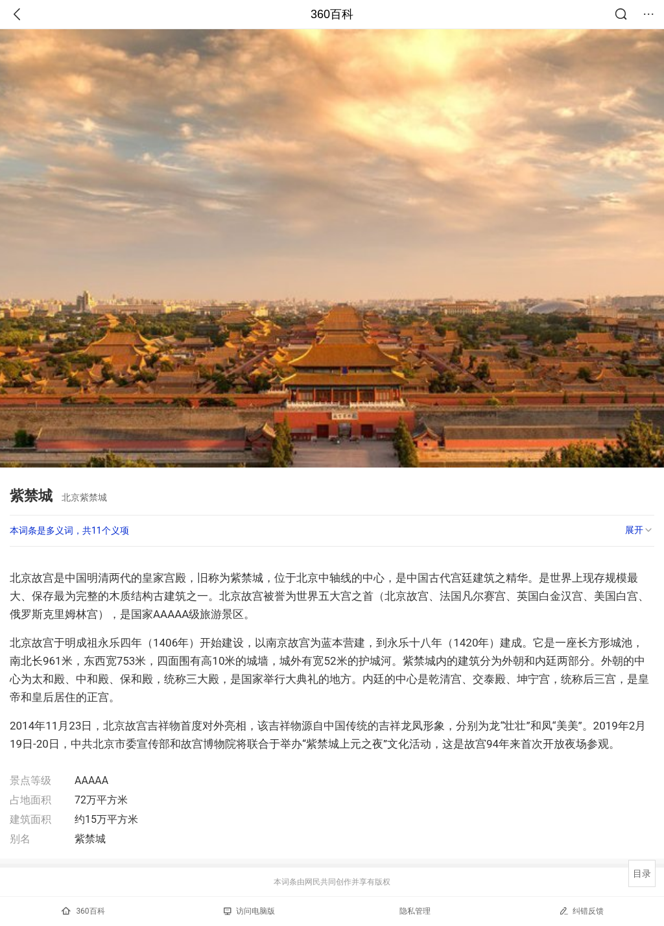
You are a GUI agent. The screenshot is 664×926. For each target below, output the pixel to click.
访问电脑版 (249, 911)
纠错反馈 (581, 911)
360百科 (332, 14)
